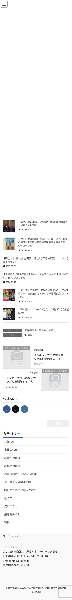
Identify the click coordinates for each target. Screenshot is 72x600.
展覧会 (31, 334)
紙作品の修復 (12, 466)
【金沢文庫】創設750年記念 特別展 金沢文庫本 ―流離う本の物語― (43, 223)
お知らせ (9, 441)
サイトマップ (11, 536)
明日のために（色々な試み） (21, 490)
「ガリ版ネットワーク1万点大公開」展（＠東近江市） (43, 311)
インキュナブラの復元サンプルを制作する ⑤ (21, 380)
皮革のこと (11, 506)
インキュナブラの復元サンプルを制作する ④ (48, 357)
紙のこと (9, 498)
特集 (7, 522)
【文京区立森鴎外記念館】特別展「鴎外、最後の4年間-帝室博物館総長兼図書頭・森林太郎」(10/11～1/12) (43, 242)
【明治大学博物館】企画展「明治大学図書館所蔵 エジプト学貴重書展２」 (36, 260)
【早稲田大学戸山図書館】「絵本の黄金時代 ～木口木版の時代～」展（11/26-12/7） (35, 276)
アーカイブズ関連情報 (17, 482)
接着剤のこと (12, 514)
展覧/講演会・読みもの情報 (38, 330)
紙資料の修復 (12, 458)
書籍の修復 (11, 450)
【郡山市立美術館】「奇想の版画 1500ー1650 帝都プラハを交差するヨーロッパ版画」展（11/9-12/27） (43, 293)
